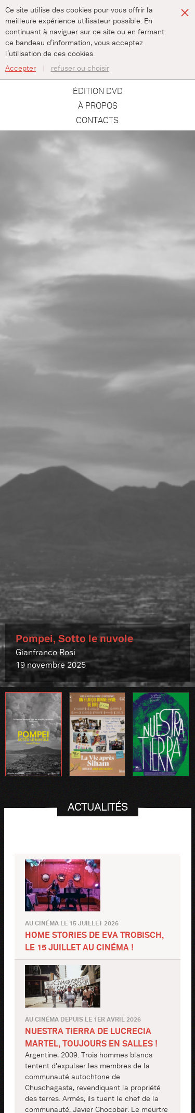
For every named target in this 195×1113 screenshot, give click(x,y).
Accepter (20, 68)
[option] (97, 408)
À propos (98, 106)
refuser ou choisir (80, 68)
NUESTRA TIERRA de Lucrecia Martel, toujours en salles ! (91, 1038)
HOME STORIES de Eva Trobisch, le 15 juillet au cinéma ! (94, 941)
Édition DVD (98, 91)
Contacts (97, 120)
